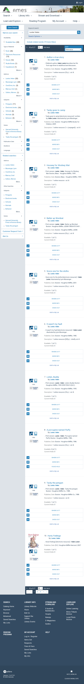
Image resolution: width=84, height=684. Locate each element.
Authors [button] (6, 74)
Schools (8, 111)
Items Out (28, 640)
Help (47, 632)
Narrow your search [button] (10, 33)
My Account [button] (29, 632)
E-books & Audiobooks (49, 610)
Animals (8, 114)
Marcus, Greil (10, 89)
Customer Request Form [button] (12, 231)
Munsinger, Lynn (11, 82)
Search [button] (7, 20)
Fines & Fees (29, 646)
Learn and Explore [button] (71, 603)
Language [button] (7, 150)
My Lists (6, 623)
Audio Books (10, 63)
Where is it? (43, 85)
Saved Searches (9, 619)
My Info (27, 656)
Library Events (29, 622)
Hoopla (48, 614)
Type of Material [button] (9, 46)
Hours (26, 610)
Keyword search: (33, 28)
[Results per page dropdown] (40, 47)
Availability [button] (7, 38)
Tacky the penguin (12, 137)
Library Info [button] (25, 20)
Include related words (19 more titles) (41, 42)
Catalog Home (8, 606)
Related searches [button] (9, 156)
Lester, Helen (10, 78)
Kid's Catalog (72, 673)
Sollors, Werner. (11, 92)
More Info (43, 89)
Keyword (6, 610)
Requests (28, 643)
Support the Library (28, 617)
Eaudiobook (10, 67)
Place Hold (43, 466)
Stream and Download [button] (49, 20)
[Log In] (77, 2)
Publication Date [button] (9, 141)
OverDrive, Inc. (10, 85)
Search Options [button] (35, 36)
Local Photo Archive (70, 618)
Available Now (11, 42)
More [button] (72, 21)
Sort (66, 47)
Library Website (30, 606)
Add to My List (54, 98)
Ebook (8, 60)
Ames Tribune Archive (71, 613)
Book (8, 51)
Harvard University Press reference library (13, 130)
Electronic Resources (13, 54)
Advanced (7, 616)
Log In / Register (30, 636)
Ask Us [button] (5, 236)
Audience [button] (7, 146)
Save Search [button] (12, 27)
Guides (48, 624)
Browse (6, 613)
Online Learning (72, 609)
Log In (80, 2)
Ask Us (27, 613)
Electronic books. (11, 107)
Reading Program (7, 633)
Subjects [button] (6, 100)
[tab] (12, 32)
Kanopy (48, 617)
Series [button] (6, 125)
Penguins (9, 104)
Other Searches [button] (8, 186)
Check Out (43, 94)
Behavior (9, 118)
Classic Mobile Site (72, 678)
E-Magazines (50, 621)
